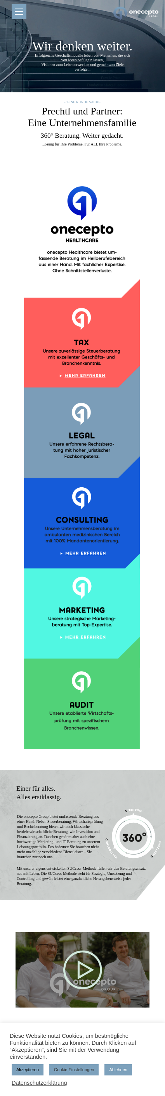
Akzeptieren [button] (27, 1069)
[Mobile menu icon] (19, 11)
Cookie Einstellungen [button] (74, 1069)
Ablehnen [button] (118, 1069)
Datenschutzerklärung (39, 1083)
